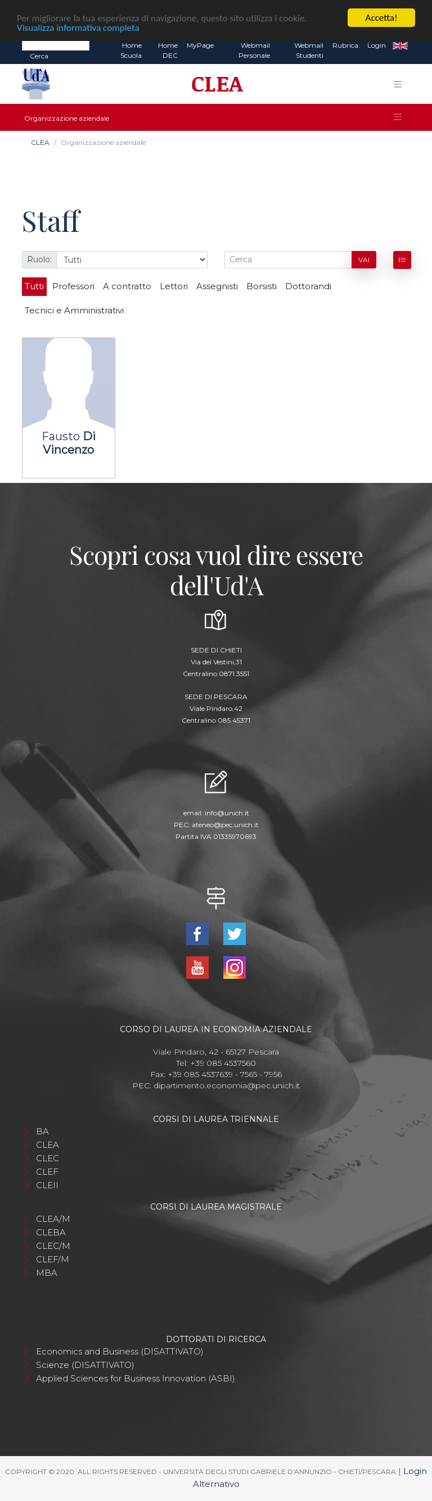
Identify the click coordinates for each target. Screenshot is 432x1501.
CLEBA (51, 1232)
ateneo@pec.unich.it (225, 824)
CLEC (47, 1158)
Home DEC (168, 50)
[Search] (55, 45)
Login (376, 45)
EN (400, 45)
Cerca (39, 56)
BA (42, 1131)
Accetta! (382, 18)
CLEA (40, 142)
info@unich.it (227, 813)
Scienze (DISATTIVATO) (85, 1364)
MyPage (200, 45)
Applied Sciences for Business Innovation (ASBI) (135, 1378)
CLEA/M (53, 1218)
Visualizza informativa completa (78, 28)
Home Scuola (131, 50)
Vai (364, 260)
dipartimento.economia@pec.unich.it (227, 1085)
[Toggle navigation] (397, 84)
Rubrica (345, 45)
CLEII (47, 1185)
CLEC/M (53, 1245)
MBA (46, 1272)
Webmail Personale (254, 50)
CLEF (47, 1171)
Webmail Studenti (308, 50)
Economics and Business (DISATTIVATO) (120, 1351)
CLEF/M (52, 1259)
